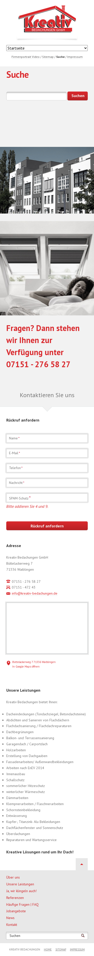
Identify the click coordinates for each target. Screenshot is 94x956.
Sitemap (60, 949)
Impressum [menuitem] (75, 57)
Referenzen (15, 897)
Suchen (15, 936)
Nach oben (82, 864)
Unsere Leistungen (20, 884)
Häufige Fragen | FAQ (22, 904)
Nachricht (16, 482)
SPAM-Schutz (20, 498)
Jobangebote (16, 911)
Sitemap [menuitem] (48, 57)
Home (48, 949)
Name (14, 438)
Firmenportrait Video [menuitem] (26, 57)
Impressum (77, 949)
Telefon (16, 468)
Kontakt (11, 924)
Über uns (13, 877)
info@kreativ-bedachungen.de (34, 593)
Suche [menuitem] (60, 57)
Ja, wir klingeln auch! (21, 891)
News (10, 918)
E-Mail (14, 453)
